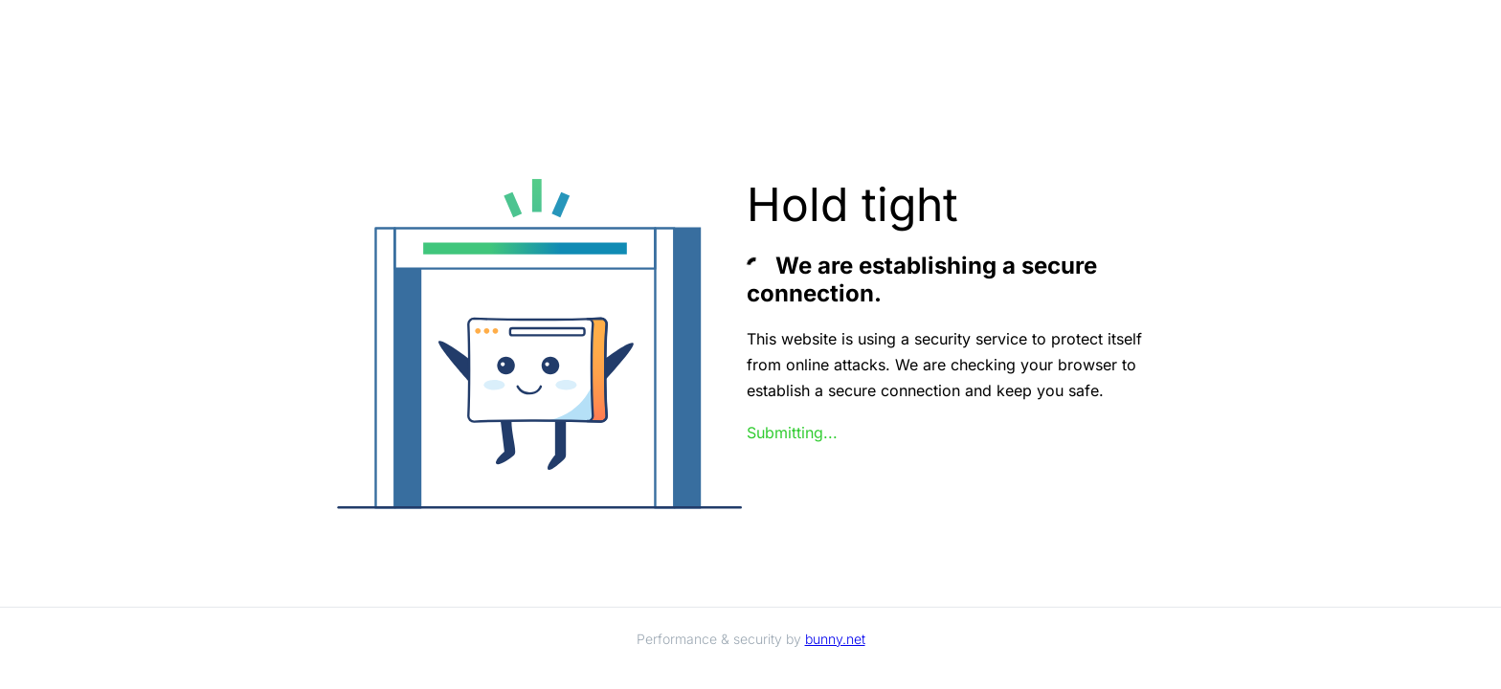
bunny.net (835, 639)
